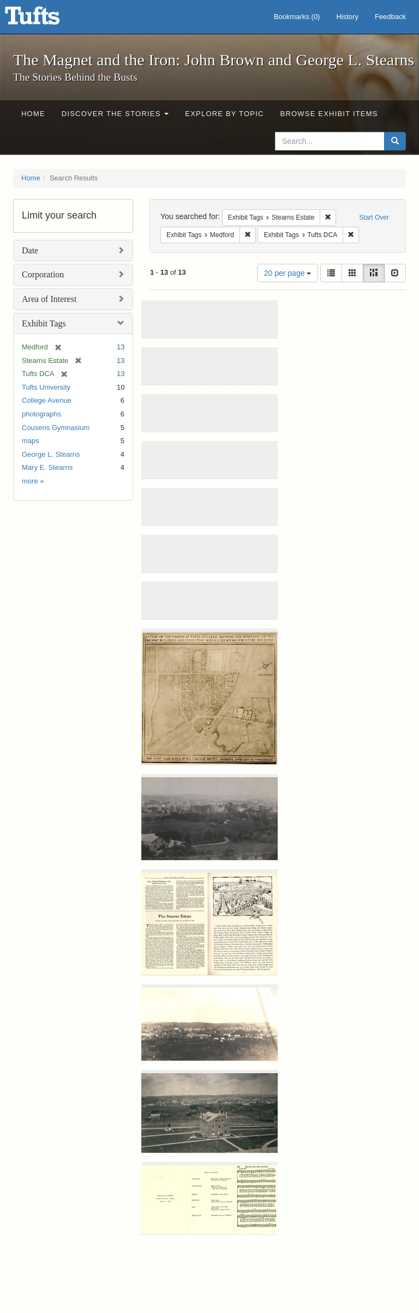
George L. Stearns (51, 454)
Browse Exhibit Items (329, 114)
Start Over (374, 217)
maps (30, 441)
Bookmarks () (297, 17)
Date (30, 250)
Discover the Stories (115, 114)
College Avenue (46, 400)
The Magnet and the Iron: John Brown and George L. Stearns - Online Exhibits (46, 19)
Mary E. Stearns (47, 467)
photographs (41, 414)
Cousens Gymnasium (55, 427)
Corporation (43, 274)
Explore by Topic (224, 114)
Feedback (390, 17)
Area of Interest (49, 299)
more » (33, 481)
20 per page (288, 273)
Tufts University (46, 387)
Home (33, 114)
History (347, 17)
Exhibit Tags (44, 323)
